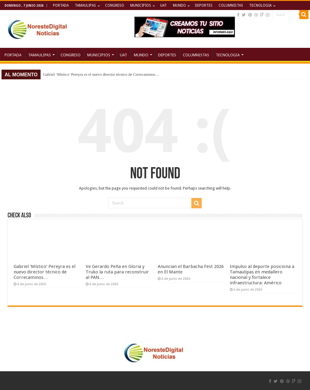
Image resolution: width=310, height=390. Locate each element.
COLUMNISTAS (231, 5)
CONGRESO (114, 5)
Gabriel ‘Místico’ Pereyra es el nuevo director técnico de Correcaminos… (101, 74)
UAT (163, 5)
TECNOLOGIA (260, 5)
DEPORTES (204, 5)
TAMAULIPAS (85, 5)
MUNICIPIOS (140, 5)
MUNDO (179, 5)
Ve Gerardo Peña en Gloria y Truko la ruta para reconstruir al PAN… (117, 272)
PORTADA (61, 5)
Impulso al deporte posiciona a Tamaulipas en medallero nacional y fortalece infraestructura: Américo (262, 275)
